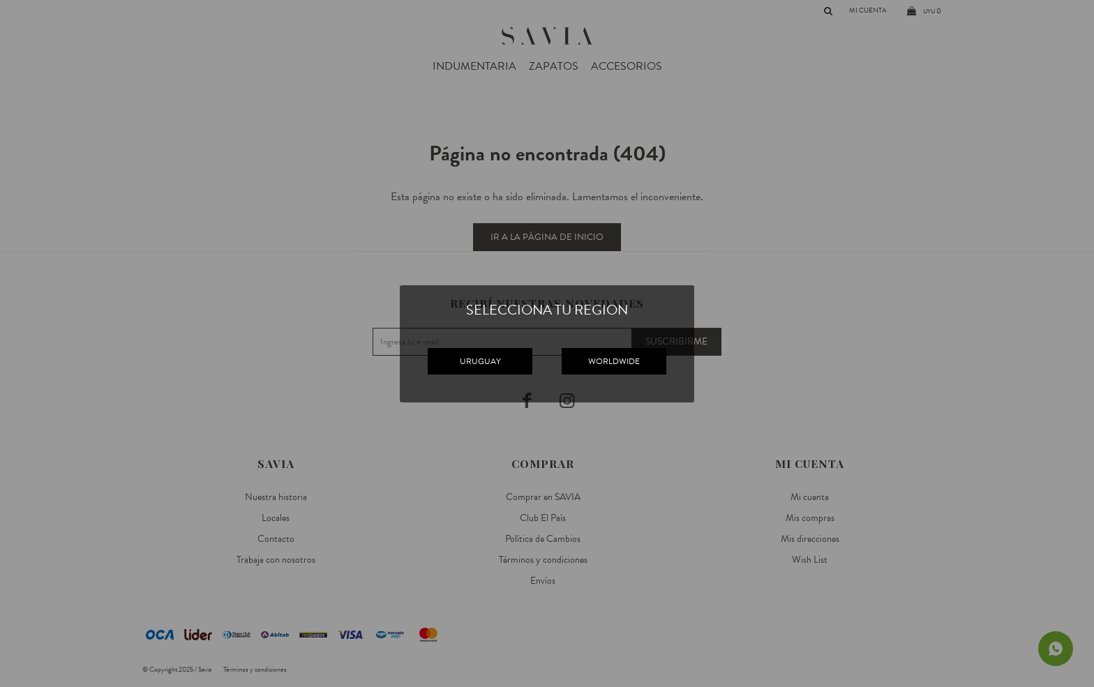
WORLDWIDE (614, 361)
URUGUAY (480, 361)
